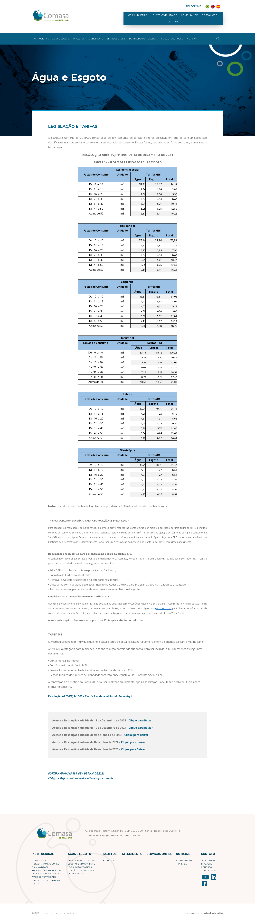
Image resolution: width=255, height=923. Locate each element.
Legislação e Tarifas (80, 864)
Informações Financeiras (46, 867)
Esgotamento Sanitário (81, 860)
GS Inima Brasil (135, 17)
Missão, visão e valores (45, 860)
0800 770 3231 (132, 832)
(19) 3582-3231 (114, 832)
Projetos (79, 35)
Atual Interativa (213, 910)
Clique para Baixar (141, 717)
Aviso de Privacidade (44, 874)
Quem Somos (39, 857)
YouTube (205, 873)
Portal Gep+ (198, 17)
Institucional (41, 35)
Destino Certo (110, 857)
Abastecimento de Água (81, 857)
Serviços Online (116, 35)
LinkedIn (213, 873)
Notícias (192, 35)
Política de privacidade (45, 870)
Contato (215, 17)
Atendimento (95, 35)
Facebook (204, 880)
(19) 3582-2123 (163, 605)
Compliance (180, 17)
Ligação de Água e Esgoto (83, 867)
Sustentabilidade (158, 17)
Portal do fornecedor (143, 35)
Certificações (76, 870)
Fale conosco (209, 857)
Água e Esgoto (61, 35)
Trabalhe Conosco (172, 35)
